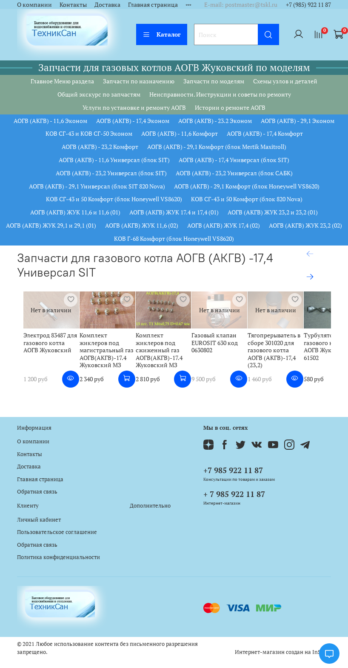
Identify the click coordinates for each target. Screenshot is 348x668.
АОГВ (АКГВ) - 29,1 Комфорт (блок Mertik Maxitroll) (216, 147)
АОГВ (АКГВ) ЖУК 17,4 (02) (223, 225)
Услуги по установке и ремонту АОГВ (134, 107)
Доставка (107, 4)
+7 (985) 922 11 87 (308, 4)
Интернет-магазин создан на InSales (283, 652)
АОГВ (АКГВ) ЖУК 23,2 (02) (305, 225)
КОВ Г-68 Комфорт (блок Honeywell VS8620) (174, 238)
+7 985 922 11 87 (233, 470)
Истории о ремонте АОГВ (230, 107)
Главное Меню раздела (62, 81)
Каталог (162, 34)
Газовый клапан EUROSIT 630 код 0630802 (288, 354)
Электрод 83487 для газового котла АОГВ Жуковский (45, 357)
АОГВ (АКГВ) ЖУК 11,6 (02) (141, 225)
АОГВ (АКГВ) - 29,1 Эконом (297, 121)
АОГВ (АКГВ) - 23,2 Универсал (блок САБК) (234, 173)
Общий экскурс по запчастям (98, 94)
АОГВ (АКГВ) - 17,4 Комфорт (265, 133)
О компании (34, 4)
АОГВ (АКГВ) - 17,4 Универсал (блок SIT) (234, 160)
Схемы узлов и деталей (285, 81)
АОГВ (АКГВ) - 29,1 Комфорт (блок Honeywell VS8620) (246, 186)
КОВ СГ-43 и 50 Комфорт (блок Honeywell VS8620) (114, 199)
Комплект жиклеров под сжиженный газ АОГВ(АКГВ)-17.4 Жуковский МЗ (208, 361)
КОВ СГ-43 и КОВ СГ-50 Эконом (89, 133)
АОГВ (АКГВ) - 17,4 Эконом (132, 121)
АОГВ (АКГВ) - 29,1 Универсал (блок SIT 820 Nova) (97, 186)
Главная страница (153, 4)
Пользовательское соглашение (57, 532)
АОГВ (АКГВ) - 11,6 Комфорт (179, 133)
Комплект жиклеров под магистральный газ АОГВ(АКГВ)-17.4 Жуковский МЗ (130, 361)
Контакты (73, 4)
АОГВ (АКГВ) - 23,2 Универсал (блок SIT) (111, 173)
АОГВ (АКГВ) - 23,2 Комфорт (100, 147)
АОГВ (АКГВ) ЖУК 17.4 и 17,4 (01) (174, 212)
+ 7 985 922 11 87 (234, 494)
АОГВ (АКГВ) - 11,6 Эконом (50, 121)
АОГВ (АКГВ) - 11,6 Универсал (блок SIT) (114, 160)
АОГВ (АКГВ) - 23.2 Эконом (215, 121)
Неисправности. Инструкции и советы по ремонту (220, 94)
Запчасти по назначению (138, 81)
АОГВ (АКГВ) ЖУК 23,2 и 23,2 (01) (273, 212)
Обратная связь (37, 491)
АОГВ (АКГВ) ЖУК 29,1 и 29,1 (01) (51, 225)
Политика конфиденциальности (58, 557)
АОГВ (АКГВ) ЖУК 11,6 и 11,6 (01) (75, 212)
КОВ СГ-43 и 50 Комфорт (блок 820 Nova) (246, 199)
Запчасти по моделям (213, 81)
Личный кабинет (39, 519)
